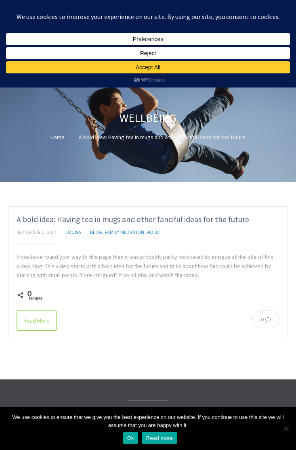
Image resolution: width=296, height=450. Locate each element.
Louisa (73, 232)
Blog (96, 232)
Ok (130, 438)
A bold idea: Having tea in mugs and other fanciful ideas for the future (133, 219)
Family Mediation (124, 232)
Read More (36, 320)
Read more (159, 438)
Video (153, 232)
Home (57, 137)
